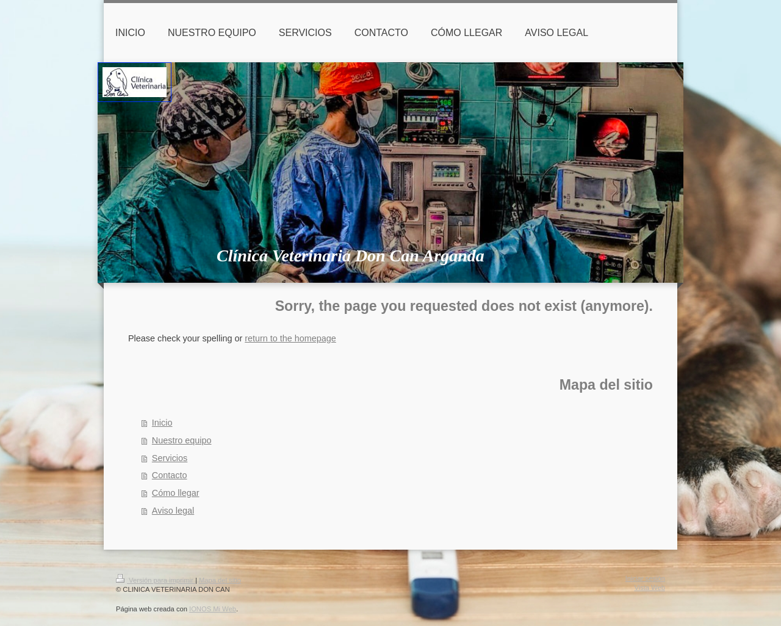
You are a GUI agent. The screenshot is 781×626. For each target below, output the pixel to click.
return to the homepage (290, 338)
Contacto (169, 475)
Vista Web (649, 587)
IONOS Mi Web (212, 609)
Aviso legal (173, 510)
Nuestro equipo (182, 440)
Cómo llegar (176, 493)
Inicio (162, 423)
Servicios (169, 458)
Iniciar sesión (645, 578)
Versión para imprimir (155, 580)
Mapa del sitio (220, 580)
